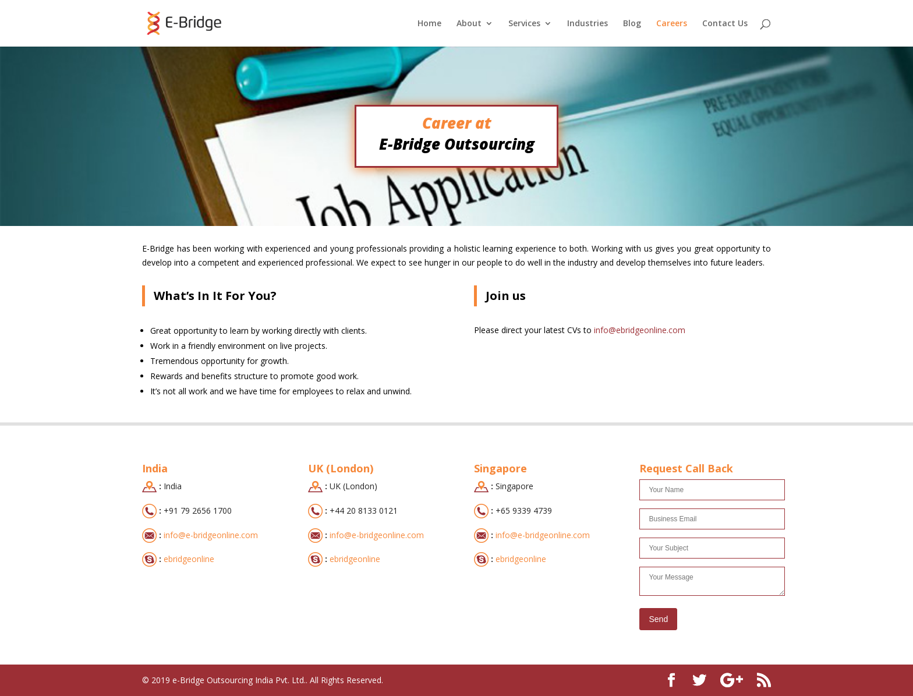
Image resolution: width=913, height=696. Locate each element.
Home (429, 24)
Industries (587, 24)
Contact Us (725, 24)
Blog (632, 24)
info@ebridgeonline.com (638, 329)
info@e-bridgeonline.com (211, 534)
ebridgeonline (189, 558)
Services (524, 24)
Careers (671, 24)
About (469, 24)
